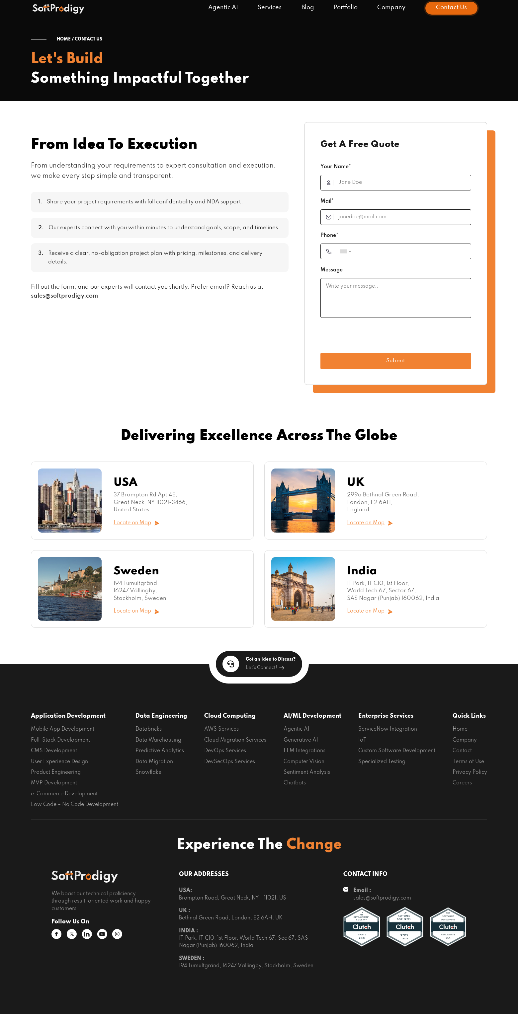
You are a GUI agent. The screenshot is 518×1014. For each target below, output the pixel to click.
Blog (308, 8)
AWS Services (221, 729)
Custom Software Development (396, 751)
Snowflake (148, 772)
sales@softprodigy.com (64, 296)
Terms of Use (468, 761)
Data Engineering (161, 716)
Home (460, 729)
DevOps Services (225, 751)
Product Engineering (56, 772)
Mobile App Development (62, 729)
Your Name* (335, 167)
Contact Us (451, 8)
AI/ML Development (312, 716)
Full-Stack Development (60, 740)
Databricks (148, 729)
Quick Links (469, 716)
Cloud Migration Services (235, 740)
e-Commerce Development (64, 794)
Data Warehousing (158, 740)
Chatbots (295, 783)
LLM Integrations (304, 751)
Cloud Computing (230, 716)
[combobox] (345, 251)
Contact (462, 751)
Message (331, 270)
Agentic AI (223, 8)
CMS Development (54, 751)
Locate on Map (136, 523)
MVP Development (54, 783)
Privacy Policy (470, 772)
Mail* (327, 201)
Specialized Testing (381, 761)
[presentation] (370, 338)
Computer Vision (304, 761)
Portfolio (346, 8)
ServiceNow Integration (387, 729)
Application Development (68, 716)
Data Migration (154, 761)
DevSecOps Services (229, 761)
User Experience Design (59, 761)
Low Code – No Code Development (74, 804)
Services (270, 8)
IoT (362, 740)
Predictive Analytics (159, 751)
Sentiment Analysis (307, 772)
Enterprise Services (385, 716)
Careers (462, 783)
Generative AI (301, 740)
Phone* (329, 235)
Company (391, 8)
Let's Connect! (265, 667)
